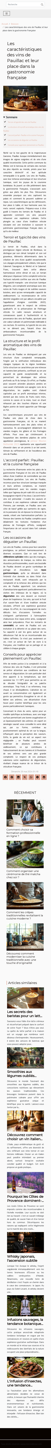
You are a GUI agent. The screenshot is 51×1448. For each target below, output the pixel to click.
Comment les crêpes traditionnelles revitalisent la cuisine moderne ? (25, 915)
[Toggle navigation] (6, 13)
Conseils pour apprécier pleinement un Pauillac (26, 145)
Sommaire (11, 117)
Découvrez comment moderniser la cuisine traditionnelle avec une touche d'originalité (21, 958)
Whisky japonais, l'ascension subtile (22, 1258)
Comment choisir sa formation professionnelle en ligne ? (23, 832)
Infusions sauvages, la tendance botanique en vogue (25, 1324)
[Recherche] (25, 4)
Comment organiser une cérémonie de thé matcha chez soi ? (23, 874)
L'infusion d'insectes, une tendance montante (24, 1385)
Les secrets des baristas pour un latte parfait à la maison (24, 1016)
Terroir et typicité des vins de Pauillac (22, 122)
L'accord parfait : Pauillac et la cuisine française (26, 135)
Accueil (5, 23)
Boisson (14, 23)
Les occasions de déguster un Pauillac (22, 140)
